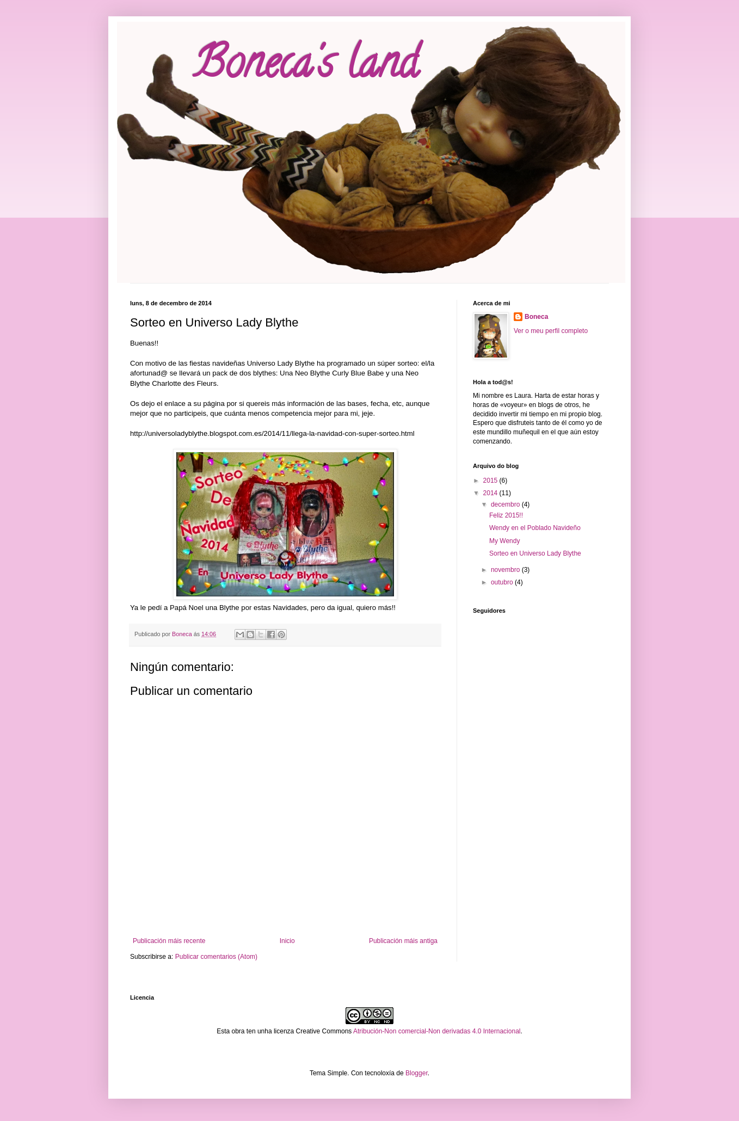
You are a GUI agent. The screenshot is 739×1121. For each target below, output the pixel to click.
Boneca (536, 317)
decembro (506, 504)
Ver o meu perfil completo (551, 331)
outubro (503, 582)
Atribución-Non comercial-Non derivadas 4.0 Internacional (437, 1031)
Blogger (416, 1073)
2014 (491, 493)
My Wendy (504, 541)
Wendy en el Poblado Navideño (535, 528)
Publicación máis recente (169, 941)
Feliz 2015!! (506, 515)
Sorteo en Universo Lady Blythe (535, 553)
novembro (506, 570)
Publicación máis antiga (403, 941)
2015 (491, 480)
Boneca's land (305, 67)
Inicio (287, 941)
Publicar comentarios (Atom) (216, 956)
